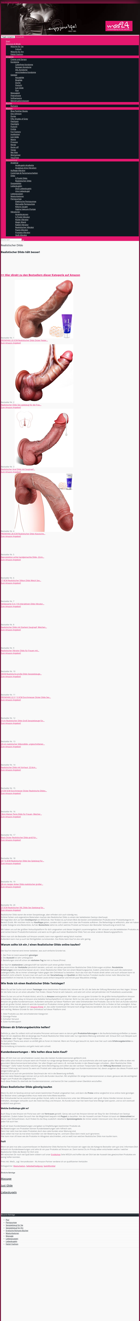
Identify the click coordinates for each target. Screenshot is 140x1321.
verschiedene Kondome (25, 72)
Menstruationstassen (20, 100)
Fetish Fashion (17, 54)
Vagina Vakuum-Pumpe (25, 209)
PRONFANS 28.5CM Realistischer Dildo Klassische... (23, 533)
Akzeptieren (126, 1299)
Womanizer (16, 155)
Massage (6, 1179)
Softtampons (16, 98)
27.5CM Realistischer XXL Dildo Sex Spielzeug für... (23, 907)
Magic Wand (20, 222)
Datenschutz (11, 1291)
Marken (9, 108)
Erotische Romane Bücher (17, 1230)
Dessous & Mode (13, 44)
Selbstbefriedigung (34, 1166)
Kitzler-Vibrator (21, 219)
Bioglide (18, 80)
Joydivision (15, 134)
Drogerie (10, 57)
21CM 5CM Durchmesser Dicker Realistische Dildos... (24, 790)
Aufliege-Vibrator (18, 170)
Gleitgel (14, 75)
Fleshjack (15, 121)
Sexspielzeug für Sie (14, 1225)
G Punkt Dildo (21, 178)
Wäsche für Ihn (17, 51)
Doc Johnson (16, 113)
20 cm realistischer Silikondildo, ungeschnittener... (23, 744)
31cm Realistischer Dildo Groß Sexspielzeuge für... (23, 720)
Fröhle (13, 129)
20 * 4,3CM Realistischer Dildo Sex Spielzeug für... (22, 861)
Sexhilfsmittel (49, 1166)
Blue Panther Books (19, 111)
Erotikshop (55, 1154)
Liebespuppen (17, 193)
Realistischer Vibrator (24, 227)
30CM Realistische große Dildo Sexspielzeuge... (21, 674)
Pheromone (16, 95)
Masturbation (19, 1166)
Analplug (14, 162)
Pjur (17, 90)
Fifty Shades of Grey (19, 119)
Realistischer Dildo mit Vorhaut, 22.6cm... (19, 767)
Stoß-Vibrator (21, 235)
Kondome (15, 62)
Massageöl (15, 93)
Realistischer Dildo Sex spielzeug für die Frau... (21, 405)
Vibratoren (15, 212)
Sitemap (9, 1294)
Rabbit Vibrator (22, 224)
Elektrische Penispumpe (25, 201)
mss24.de (20, 36)
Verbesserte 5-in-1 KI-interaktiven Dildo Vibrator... (22, 604)
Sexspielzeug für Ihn (14, 1228)
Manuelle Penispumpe (25, 204)
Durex (18, 82)
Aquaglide (19, 77)
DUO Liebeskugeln (23, 188)
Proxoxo (14, 142)
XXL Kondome (21, 69)
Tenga (13, 150)
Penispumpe (16, 199)
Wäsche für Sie (17, 46)
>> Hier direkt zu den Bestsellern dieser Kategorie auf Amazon (40, 275)
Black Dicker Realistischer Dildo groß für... (19, 837)
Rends (13, 144)
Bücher (9, 103)
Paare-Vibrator (21, 230)
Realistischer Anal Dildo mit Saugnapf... (18, 469)
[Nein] (132, 1299)
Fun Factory (16, 131)
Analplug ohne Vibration (25, 168)
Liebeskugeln (16, 186)
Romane (14, 106)
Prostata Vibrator (22, 232)
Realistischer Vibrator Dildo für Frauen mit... (20, 650)
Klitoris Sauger (21, 206)
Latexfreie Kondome (24, 64)
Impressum (11, 1289)
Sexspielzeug (11, 160)
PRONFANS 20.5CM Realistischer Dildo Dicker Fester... (24, 340)
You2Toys (15, 157)
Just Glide (19, 88)
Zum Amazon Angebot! (11, 343)
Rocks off (15, 147)
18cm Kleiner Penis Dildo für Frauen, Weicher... (21, 814)
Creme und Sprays (19, 59)
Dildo (13, 175)
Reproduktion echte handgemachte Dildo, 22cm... (22, 557)
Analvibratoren (21, 214)
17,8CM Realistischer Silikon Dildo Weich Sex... (21, 580)
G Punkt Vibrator (22, 217)
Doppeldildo (16, 183)
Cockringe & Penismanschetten (24, 173)
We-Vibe (14, 152)
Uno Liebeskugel (22, 191)
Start (8, 41)
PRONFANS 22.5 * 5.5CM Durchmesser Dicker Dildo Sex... (26, 697)
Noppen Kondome (23, 67)
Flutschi (18, 85)
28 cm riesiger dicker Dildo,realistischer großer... (22, 884)
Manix (13, 139)
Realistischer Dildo (23, 181)
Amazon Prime (36, 1007)
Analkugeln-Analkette (24, 165)
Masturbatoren (17, 196)
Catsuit (18, 49)
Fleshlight (15, 124)
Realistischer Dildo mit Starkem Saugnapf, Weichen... (24, 627)
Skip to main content (10, 2)
